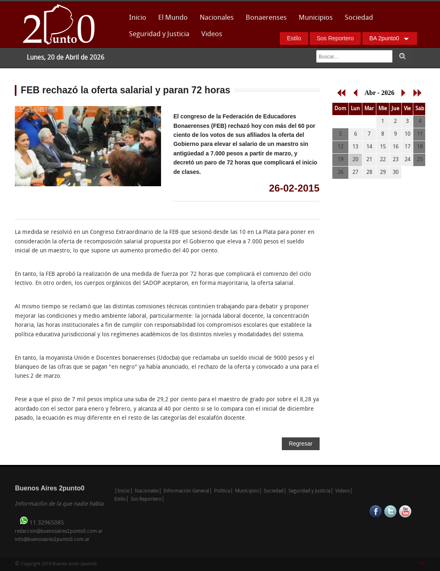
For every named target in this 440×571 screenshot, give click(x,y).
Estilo (294, 38)
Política (222, 491)
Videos (211, 34)
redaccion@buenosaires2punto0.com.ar (59, 531)
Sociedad (359, 17)
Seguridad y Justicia (159, 34)
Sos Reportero (335, 38)
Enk (421, 564)
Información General (186, 491)
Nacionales (217, 17)
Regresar (301, 443)
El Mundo (173, 17)
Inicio (137, 17)
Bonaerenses (264, 20)
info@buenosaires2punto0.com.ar (52, 539)
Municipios (316, 17)
